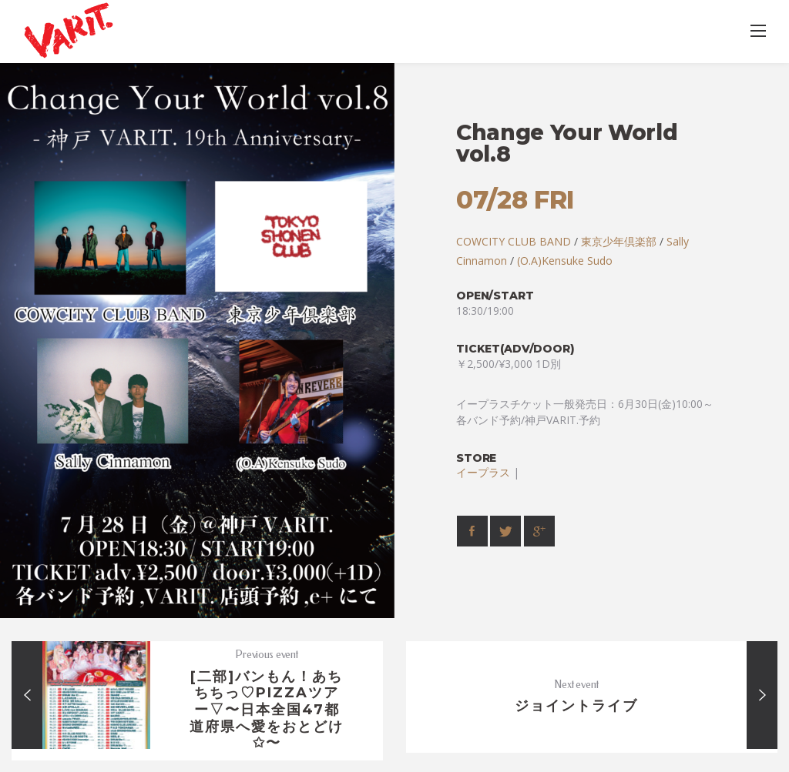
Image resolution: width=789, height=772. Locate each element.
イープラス (483, 472)
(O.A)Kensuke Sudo (565, 260)
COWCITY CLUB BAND (513, 241)
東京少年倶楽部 (618, 241)
